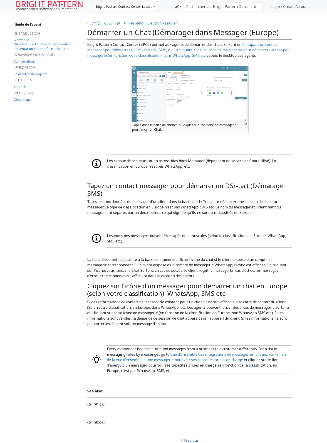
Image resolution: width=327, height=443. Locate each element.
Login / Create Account (289, 6)
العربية (109, 23)
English (171, 23)
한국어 (122, 23)
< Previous (190, 440)
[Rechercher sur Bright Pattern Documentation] (223, 6)
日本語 (94, 23)
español (137, 23)
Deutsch (155, 23)
